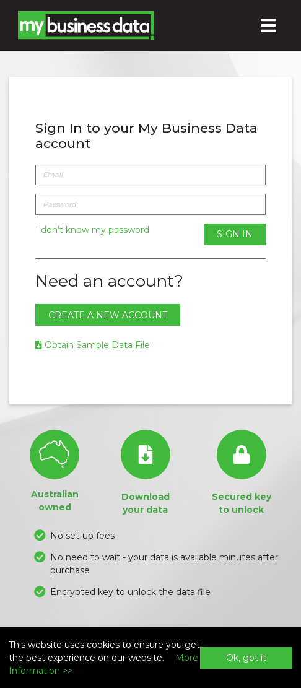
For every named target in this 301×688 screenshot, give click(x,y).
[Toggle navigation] (269, 25)
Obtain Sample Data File (92, 345)
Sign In (235, 234)
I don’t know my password (92, 229)
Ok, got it (246, 657)
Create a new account (107, 315)
